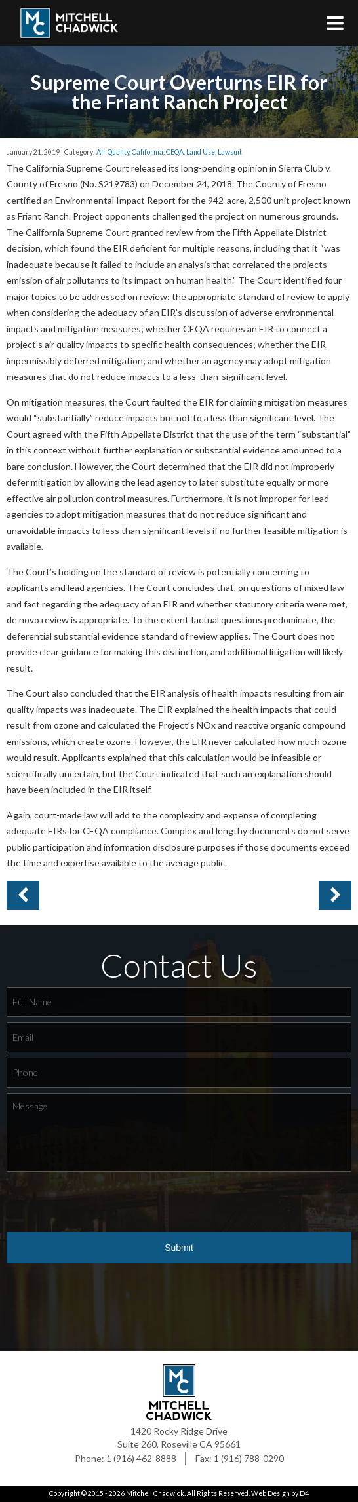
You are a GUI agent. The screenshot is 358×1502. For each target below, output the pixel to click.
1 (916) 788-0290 (249, 1458)
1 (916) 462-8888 (141, 1458)
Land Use (200, 152)
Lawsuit (230, 152)
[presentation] (106, 1202)
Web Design (270, 1493)
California (147, 152)
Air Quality (112, 152)
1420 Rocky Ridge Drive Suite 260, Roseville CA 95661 (179, 1437)
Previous (335, 895)
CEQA (175, 152)
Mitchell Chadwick (155, 1493)
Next (23, 895)
